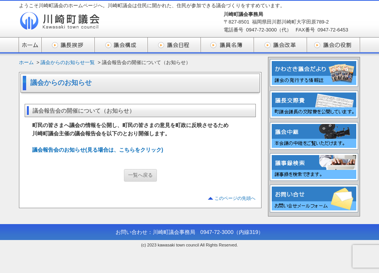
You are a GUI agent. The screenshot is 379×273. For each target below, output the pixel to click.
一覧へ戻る (140, 175)
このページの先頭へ (235, 198)
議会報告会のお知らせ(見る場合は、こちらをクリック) (97, 150)
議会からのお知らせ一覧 (68, 62)
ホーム (26, 62)
